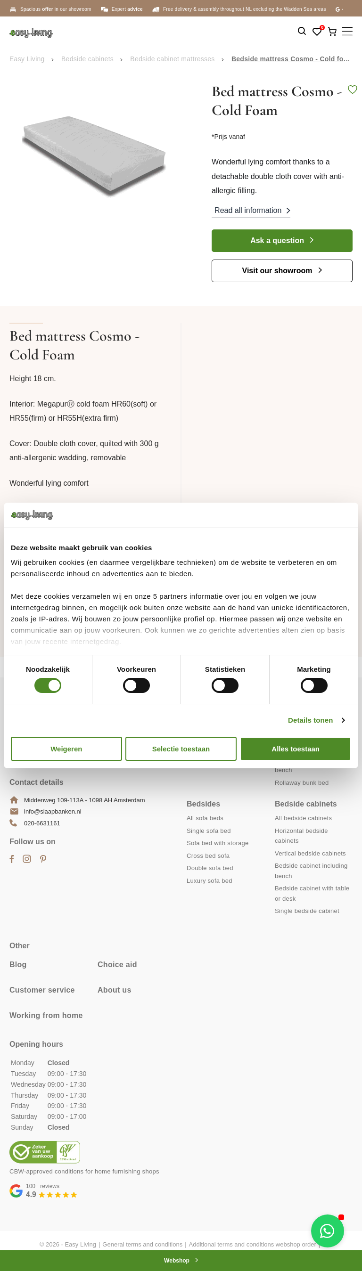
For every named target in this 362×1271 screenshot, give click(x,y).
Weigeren (66, 749)
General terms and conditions (142, 1244)
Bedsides (203, 804)
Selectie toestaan (181, 749)
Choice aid (117, 965)
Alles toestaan (296, 749)
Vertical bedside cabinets (310, 853)
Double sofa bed (210, 868)
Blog (18, 965)
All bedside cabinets (303, 818)
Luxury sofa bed (209, 880)
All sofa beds (205, 818)
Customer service (42, 990)
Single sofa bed (209, 830)
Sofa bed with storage (218, 843)
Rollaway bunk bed (302, 782)
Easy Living (27, 59)
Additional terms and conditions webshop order (252, 1244)
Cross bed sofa (208, 855)
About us (115, 990)
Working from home (46, 1015)
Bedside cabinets (87, 59)
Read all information (247, 210)
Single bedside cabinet (307, 910)
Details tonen (310, 720)
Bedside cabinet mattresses (172, 59)
